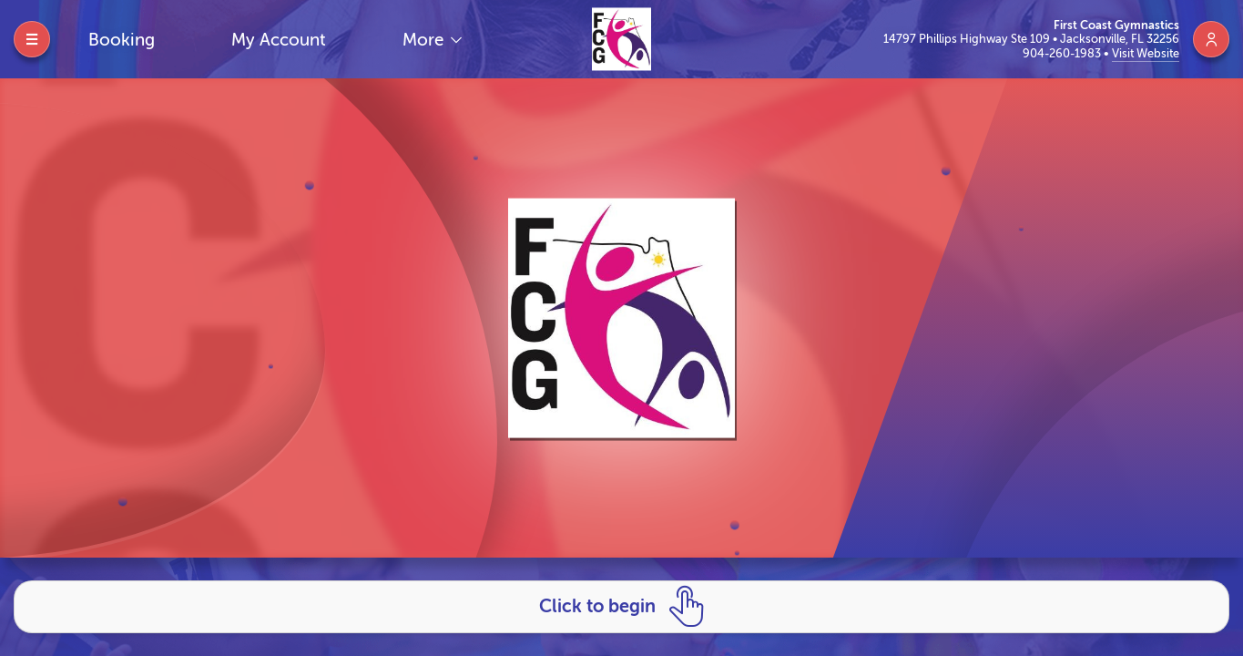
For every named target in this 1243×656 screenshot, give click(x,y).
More (425, 39)
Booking (121, 39)
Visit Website (1145, 53)
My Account (278, 39)
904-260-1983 (1063, 53)
